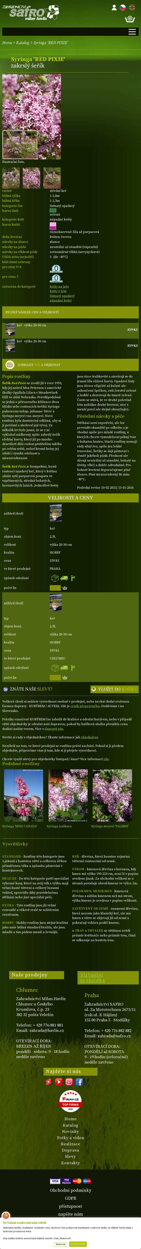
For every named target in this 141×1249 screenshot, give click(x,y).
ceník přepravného (85, 706)
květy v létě (58, 291)
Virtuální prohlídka (92, 978)
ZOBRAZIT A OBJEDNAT (39, 365)
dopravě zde (54, 729)
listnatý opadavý (62, 296)
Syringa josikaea (59, 826)
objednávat (89, 737)
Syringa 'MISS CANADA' (19, 826)
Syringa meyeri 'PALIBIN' (110, 826)
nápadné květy (61, 300)
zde (106, 759)
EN (131, 7)
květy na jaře (59, 287)
